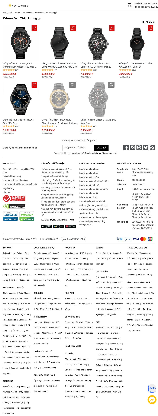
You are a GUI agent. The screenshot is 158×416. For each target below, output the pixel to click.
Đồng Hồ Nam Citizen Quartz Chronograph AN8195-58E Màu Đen (18, 65)
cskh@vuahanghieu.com (143, 189)
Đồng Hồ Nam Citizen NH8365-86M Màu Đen (19, 121)
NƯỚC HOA (70, 248)
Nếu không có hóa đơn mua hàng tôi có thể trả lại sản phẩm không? (58, 182)
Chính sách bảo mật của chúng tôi (101, 153)
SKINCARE (8, 381)
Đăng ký (101, 148)
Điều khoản (31, 239)
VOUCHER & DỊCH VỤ (44, 248)
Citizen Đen (27, 12)
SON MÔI (100, 248)
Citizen (17, 12)
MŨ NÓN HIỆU (40, 317)
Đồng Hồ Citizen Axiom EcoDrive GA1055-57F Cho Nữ (135, 65)
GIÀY (98, 322)
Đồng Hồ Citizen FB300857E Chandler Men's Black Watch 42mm (59, 121)
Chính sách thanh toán (89, 185)
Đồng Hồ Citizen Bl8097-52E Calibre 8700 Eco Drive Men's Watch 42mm (95, 65)
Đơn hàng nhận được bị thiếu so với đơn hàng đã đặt (58, 189)
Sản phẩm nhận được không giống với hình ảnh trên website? (57, 196)
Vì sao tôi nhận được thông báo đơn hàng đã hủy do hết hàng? (58, 203)
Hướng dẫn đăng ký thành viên (93, 209)
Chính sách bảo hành (89, 173)
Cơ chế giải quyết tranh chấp (92, 201)
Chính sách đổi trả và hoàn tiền (93, 181)
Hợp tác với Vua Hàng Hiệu (16, 180)
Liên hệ (6, 192)
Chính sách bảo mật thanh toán (93, 189)
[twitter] (145, 147)
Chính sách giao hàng (89, 177)
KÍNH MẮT (69, 293)
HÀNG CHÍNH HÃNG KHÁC (138, 282)
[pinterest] (139, 147)
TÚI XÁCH (7, 248)
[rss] (152, 147)
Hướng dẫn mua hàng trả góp (93, 217)
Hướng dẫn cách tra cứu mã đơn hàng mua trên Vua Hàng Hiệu (56, 170)
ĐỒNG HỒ (38, 293)
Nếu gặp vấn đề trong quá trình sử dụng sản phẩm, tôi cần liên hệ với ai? (57, 212)
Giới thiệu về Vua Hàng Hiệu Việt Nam (18, 170)
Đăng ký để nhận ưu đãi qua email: (20, 148)
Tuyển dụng (8, 188)
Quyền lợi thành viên (88, 213)
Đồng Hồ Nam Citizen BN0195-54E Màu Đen (98, 121)
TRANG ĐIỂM (102, 271)
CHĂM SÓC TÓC (72, 317)
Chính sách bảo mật (88, 193)
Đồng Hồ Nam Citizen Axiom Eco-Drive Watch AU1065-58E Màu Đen (59, 65)
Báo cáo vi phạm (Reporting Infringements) (92, 223)
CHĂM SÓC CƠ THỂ (43, 351)
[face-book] (126, 147)
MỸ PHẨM (69, 354)
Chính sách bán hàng (89, 169)
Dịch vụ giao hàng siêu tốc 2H (93, 205)
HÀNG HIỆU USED (73, 346)
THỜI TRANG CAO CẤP (13, 288)
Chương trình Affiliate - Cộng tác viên (20, 184)
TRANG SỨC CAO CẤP (136, 248)
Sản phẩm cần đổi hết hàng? (54, 176)
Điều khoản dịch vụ (88, 197)
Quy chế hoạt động (12, 176)
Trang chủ (7, 12)
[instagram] (132, 147)
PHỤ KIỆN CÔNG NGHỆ (44, 375)
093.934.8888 (150, 3)
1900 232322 (151, 7)
